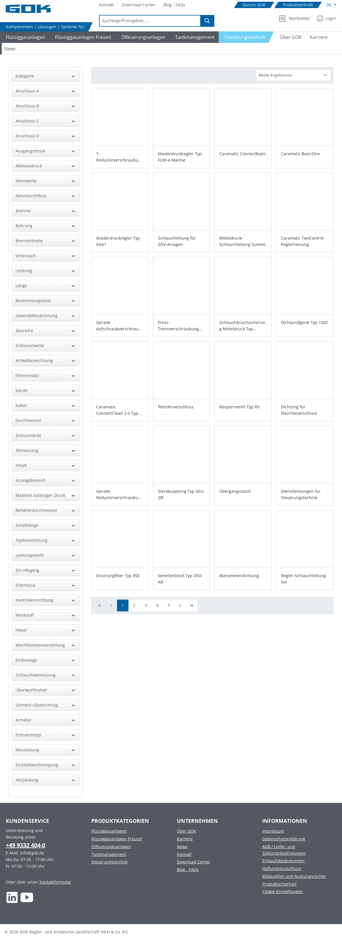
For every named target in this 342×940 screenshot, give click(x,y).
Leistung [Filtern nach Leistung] (46, 270)
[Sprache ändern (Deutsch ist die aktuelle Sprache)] (331, 5)
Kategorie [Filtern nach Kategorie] (46, 76)
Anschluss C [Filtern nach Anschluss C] (46, 121)
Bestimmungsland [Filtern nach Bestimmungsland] (46, 300)
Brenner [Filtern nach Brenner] (46, 210)
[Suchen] (207, 21)
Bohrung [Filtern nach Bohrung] (46, 225)
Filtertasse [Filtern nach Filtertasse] (46, 585)
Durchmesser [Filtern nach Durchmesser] (46, 420)
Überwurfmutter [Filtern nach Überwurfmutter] (46, 690)
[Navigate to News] (10, 48)
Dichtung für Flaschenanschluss (299, 410)
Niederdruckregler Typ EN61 (118, 241)
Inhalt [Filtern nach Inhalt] (46, 465)
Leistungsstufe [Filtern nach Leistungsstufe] (46, 555)
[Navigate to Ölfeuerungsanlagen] (142, 37)
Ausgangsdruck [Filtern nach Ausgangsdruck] (46, 150)
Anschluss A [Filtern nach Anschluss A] (46, 91)
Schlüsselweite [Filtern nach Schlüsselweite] (46, 345)
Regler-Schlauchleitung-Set (304, 579)
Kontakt (184, 854)
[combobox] (150, 21)
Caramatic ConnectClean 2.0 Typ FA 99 (117, 410)
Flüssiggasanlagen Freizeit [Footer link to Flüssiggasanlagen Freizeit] (116, 839)
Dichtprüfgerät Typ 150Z (304, 322)
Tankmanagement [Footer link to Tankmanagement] (108, 854)
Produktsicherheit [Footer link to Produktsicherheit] (279, 884)
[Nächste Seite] (180, 606)
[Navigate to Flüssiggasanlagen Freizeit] (82, 37)
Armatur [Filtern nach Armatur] (46, 720)
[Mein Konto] (326, 18)
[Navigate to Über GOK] (288, 37)
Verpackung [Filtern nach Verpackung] (46, 779)
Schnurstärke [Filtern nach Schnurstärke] (46, 435)
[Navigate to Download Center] (138, 5)
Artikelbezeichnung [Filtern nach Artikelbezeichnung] (46, 360)
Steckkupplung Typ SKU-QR (181, 494)
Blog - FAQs (188, 869)
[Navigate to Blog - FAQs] (174, 5)
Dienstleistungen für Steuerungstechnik (301, 494)
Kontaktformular (55, 882)
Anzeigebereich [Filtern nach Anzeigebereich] (46, 480)
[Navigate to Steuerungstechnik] (246, 37)
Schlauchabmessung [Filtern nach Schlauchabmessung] (46, 675)
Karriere (185, 839)
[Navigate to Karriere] (319, 37)
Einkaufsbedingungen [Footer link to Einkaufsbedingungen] (283, 860)
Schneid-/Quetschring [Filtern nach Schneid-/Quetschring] (46, 705)
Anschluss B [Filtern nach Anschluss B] (46, 106)
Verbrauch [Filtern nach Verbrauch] (46, 255)
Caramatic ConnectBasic (242, 153)
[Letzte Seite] (192, 606)
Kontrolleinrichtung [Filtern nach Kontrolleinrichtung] (46, 600)
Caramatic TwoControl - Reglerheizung (303, 241)
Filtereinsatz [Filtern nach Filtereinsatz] (46, 375)
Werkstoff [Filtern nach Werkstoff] (46, 615)
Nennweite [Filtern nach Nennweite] (46, 180)
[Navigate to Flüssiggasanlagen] (24, 37)
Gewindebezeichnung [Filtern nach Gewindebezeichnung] (46, 315)
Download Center (193, 862)
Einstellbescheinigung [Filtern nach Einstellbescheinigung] (46, 764)
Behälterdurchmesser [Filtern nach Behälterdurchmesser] (46, 510)
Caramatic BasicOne (300, 153)
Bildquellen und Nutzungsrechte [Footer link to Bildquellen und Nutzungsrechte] (294, 876)
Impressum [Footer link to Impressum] (273, 831)
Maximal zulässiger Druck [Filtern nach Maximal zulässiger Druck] (46, 495)
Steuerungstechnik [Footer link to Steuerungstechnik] (109, 862)
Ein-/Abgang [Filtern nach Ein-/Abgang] (46, 570)
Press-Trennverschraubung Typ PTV (178, 326)
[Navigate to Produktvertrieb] (298, 5)
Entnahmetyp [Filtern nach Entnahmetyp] (46, 735)
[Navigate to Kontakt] (106, 5)
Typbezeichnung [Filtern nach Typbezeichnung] (46, 540)
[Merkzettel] (294, 18)
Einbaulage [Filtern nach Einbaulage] (46, 660)
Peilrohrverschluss (176, 407)
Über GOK (186, 831)
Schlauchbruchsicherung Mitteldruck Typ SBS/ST (242, 326)
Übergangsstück (234, 491)
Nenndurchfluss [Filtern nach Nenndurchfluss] (46, 195)
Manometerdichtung (239, 575)
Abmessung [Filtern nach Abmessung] (46, 450)
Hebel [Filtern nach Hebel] (46, 630)
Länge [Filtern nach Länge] (46, 285)
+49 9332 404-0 (25, 845)
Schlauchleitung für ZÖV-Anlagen (177, 241)
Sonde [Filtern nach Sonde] (46, 390)
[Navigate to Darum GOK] (254, 5)
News (182, 846)
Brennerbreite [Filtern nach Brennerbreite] (46, 240)
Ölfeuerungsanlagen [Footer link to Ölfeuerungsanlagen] (111, 846)
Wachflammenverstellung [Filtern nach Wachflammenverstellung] (46, 645)
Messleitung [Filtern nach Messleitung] (46, 750)
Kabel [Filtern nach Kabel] (46, 405)
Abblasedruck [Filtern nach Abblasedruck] (46, 165)
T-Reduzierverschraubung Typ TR (119, 157)
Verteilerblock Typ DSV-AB (180, 579)
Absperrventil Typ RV (239, 407)
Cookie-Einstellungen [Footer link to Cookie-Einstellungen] (282, 891)
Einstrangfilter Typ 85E (118, 575)
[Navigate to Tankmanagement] (194, 37)
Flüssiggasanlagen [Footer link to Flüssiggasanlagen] (109, 831)
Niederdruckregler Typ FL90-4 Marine (180, 157)
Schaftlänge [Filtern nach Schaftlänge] (46, 525)
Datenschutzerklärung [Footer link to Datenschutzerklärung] (283, 839)
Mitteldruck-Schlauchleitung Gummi (242, 241)
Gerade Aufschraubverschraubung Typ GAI (119, 326)
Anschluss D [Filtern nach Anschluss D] (46, 136)
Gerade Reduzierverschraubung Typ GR (119, 494)
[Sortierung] (293, 75)
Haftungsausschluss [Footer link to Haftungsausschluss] (281, 868)
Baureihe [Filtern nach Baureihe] (46, 330)
